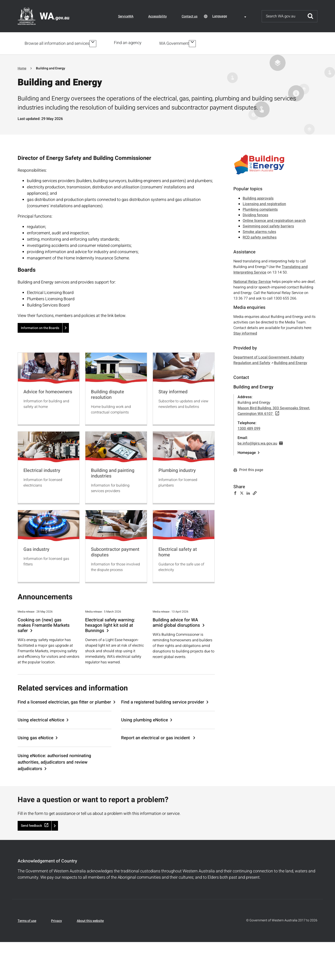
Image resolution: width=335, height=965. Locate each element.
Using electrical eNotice (41, 719)
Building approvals (258, 197)
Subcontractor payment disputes (115, 551)
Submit (310, 16)
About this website (90, 919)
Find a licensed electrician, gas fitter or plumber (64, 701)
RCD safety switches (260, 236)
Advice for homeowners (47, 390)
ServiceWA (125, 16)
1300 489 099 (249, 427)
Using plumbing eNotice (144, 719)
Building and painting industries (112, 472)
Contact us (189, 16)
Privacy (56, 919)
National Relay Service (252, 281)
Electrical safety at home (177, 551)
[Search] (283, 16)
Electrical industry (41, 469)
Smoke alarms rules (259, 231)
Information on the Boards (40, 327)
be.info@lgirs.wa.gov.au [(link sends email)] (260, 442)
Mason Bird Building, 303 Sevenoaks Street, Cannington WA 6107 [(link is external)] (274, 410)
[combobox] (230, 16)
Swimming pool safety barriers (268, 225)
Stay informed (172, 390)
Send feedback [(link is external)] (34, 824)
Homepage (247, 452)
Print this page (248, 469)
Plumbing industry (177, 469)
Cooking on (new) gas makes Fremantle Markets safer (44, 624)
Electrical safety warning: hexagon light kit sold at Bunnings (110, 624)
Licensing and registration (264, 203)
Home (22, 67)
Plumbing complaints (260, 208)
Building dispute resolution (107, 393)
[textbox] (230, 16)
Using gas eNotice (35, 737)
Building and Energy (290, 362)
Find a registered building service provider (162, 701)
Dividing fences (255, 214)
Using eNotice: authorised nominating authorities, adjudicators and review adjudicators (54, 761)
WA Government (175, 43)
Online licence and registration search (274, 220)
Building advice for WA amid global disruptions (176, 621)
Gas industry (36, 548)
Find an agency (128, 43)
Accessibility (157, 16)
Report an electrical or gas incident (156, 737)
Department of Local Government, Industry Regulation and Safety (268, 359)
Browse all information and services (57, 43)
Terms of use (27, 919)
